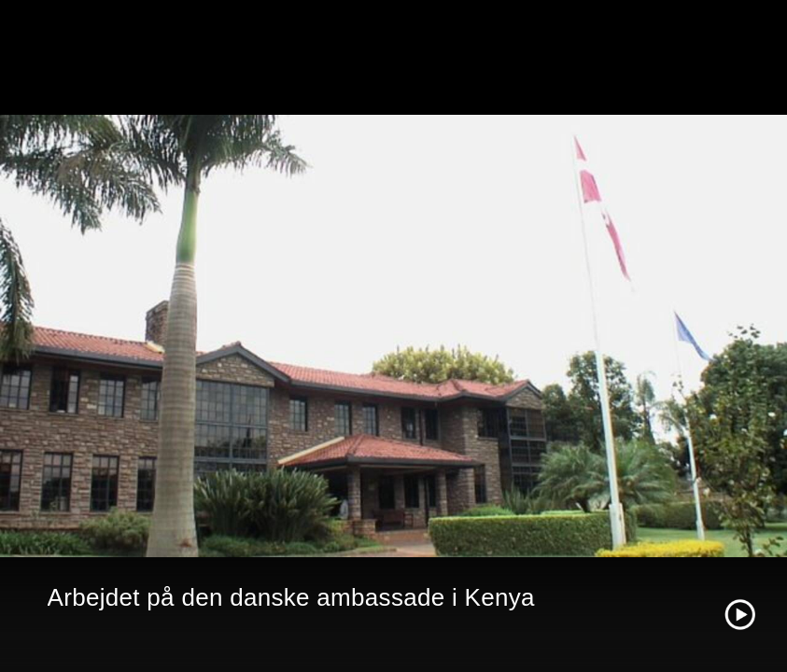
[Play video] (740, 614)
